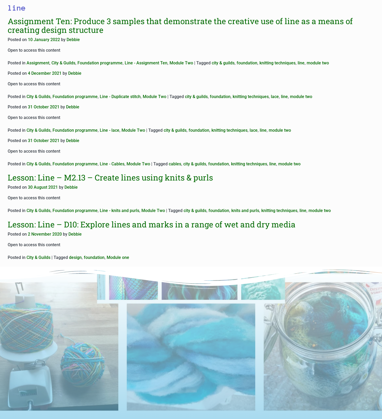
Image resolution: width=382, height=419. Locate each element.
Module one (118, 257)
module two (318, 62)
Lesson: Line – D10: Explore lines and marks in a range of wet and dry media (152, 224)
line (301, 62)
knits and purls (245, 210)
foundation (247, 62)
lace (275, 96)
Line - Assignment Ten (146, 62)
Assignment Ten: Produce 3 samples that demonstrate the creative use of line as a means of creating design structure (180, 25)
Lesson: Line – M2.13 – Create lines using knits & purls (110, 177)
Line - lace (109, 130)
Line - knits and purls (119, 210)
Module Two (181, 62)
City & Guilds (63, 62)
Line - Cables (112, 163)
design (75, 257)
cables (175, 163)
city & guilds (223, 62)
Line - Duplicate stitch (120, 96)
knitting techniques (277, 62)
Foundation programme (100, 62)
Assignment (38, 62)
